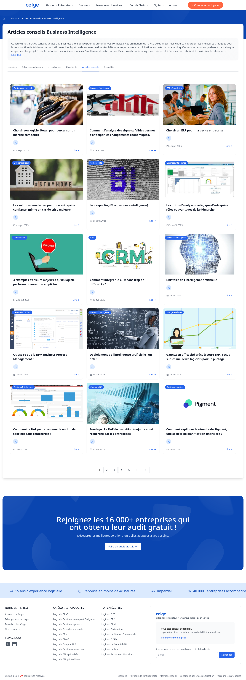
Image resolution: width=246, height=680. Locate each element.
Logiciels (12, 66)
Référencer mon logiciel (174, 637)
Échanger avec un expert (17, 619)
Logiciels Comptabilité (64, 644)
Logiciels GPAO (61, 614)
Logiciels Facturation (112, 629)
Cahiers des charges (32, 66)
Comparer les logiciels (205, 5)
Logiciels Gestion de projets (67, 624)
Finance (15, 18)
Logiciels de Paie (109, 649)
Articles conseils (90, 66)
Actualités (109, 66)
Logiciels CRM (60, 634)
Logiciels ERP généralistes (66, 659)
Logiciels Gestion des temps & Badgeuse (74, 619)
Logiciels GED (108, 614)
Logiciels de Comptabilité (114, 644)
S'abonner (227, 654)
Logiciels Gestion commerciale (68, 649)
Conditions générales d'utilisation (197, 675)
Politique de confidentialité (143, 675)
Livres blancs (54, 66)
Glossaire (122, 675)
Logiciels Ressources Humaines (117, 654)
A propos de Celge (14, 614)
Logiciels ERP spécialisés (65, 654)
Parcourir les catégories (229, 675)
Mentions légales (168, 675)
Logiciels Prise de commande (68, 629)
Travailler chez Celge (15, 624)
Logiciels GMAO (61, 639)
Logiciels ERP (108, 619)
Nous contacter (13, 629)
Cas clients (71, 66)
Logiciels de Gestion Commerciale (118, 634)
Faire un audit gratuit (123, 546)
